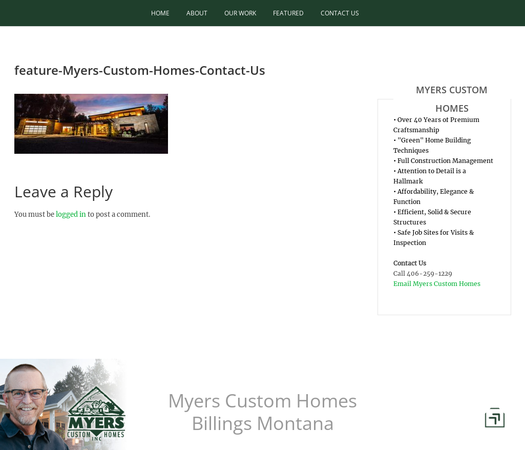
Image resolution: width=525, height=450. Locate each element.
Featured (288, 13)
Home (160, 13)
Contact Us (340, 13)
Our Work (240, 13)
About (196, 13)
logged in (71, 214)
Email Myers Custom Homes (436, 284)
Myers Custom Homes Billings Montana (262, 412)
